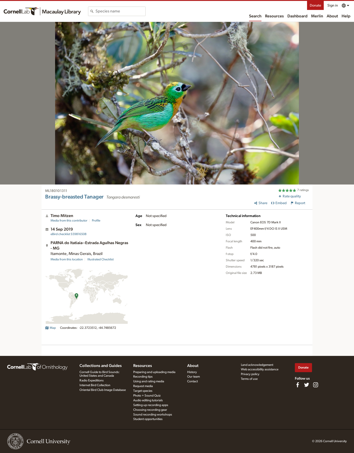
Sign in (332, 5)
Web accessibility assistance (259, 369)
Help (346, 16)
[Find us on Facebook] (297, 385)
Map (50, 327)
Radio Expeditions (91, 380)
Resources (274, 16)
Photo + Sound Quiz (147, 395)
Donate (315, 5)
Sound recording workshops (152, 414)
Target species (142, 390)
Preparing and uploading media (154, 372)
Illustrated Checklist (100, 259)
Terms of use (249, 379)
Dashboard (297, 16)
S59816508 (68, 234)
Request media (143, 386)
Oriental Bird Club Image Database (102, 390)
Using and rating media (148, 381)
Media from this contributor (69, 220)
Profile (96, 220)
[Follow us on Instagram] (315, 385)
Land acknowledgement (257, 365)
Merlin (317, 16)
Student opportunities (148, 419)
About (332, 16)
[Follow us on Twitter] (306, 385)
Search (255, 16)
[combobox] (120, 11)
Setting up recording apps (150, 405)
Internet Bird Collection (94, 385)
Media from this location (67, 259)
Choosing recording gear (150, 409)
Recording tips (143, 376)
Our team (193, 376)
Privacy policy (250, 374)
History (192, 372)
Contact (192, 381)
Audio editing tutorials (148, 400)
